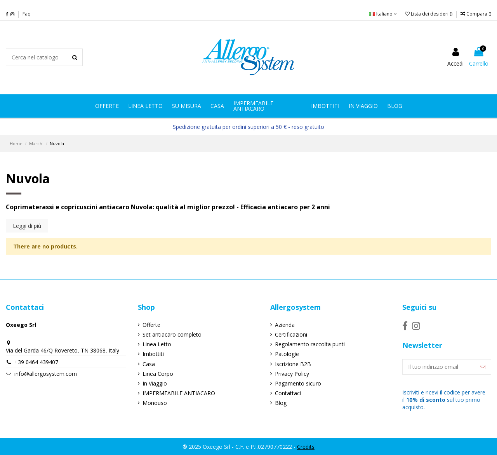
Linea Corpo (157, 373)
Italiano (383, 13)
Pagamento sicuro (298, 383)
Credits (306, 446)
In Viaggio (154, 383)
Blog (281, 402)
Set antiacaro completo (172, 334)
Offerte (151, 324)
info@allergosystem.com (45, 373)
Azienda (285, 324)
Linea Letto (156, 344)
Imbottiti (153, 354)
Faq (27, 13)
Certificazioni (291, 334)
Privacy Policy (292, 373)
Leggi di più (27, 225)
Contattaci (288, 393)
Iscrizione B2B (293, 364)
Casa (148, 364)
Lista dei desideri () (429, 13)
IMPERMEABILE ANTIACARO (178, 393)
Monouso (154, 402)
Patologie (287, 354)
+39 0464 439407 (36, 362)
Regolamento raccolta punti (310, 344)
